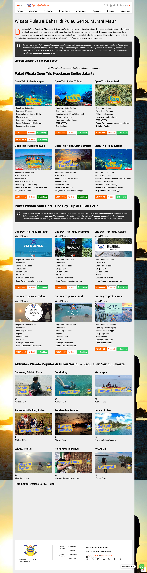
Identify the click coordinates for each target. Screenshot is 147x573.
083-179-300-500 (106, 555)
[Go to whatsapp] (141, 566)
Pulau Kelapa (72, 554)
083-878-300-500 (93, 555)
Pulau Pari (72, 550)
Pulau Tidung (72, 546)
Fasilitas (112, 11)
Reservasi (125, 11)
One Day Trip (49, 11)
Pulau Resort (82, 11)
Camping (98, 11)
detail (31, 133)
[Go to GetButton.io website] (141, 570)
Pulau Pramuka (62, 555)
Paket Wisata (65, 11)
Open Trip (34, 11)
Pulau (21, 11)
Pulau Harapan (62, 547)
